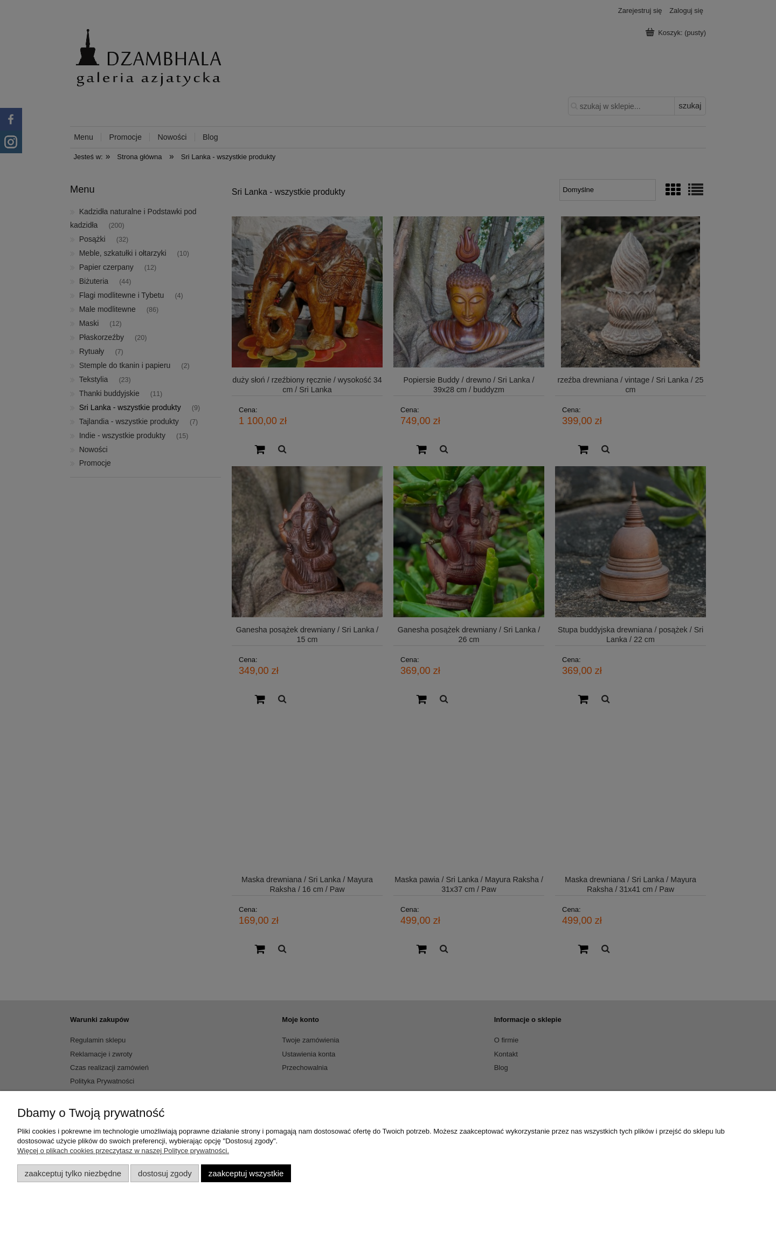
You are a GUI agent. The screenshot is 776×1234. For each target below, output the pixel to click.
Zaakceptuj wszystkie (246, 1173)
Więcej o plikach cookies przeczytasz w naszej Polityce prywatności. (123, 1151)
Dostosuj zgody (165, 1173)
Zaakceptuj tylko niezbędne (73, 1173)
